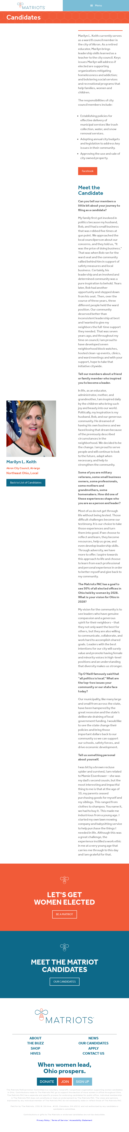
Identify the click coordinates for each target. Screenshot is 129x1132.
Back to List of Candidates (26, 482)
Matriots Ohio (31, 5)
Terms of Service (60, 1120)
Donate (47, 1082)
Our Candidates (64, 981)
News (93, 1038)
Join (65, 1082)
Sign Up (82, 1082)
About (35, 1038)
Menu (98, 5)
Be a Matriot (64, 914)
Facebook (87, 171)
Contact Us (93, 1053)
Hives (35, 1053)
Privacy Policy (43, 1120)
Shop (35, 1048)
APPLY (93, 1048)
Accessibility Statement (81, 1120)
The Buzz (35, 1043)
